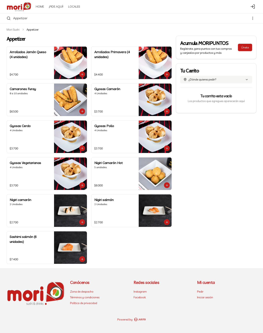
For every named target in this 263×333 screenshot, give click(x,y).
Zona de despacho (81, 291)
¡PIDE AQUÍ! (56, 6)
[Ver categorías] (252, 18)
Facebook (140, 297)
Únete (245, 47)
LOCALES (74, 6)
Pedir (200, 291)
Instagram (140, 291)
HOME (40, 6)
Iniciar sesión (205, 297)
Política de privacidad (83, 303)
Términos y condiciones (84, 297)
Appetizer (20, 18)
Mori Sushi (13, 29)
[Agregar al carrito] (82, 74)
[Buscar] (9, 18)
